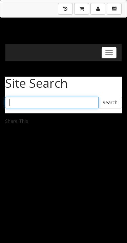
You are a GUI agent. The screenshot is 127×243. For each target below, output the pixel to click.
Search (110, 102)
